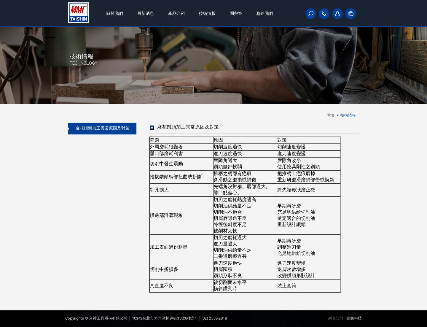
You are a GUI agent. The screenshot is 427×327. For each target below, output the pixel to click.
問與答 (236, 13)
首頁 (331, 115)
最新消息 (145, 13)
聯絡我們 (264, 13)
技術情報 (207, 13)
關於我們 (114, 13)
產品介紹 (176, 13)
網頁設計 (336, 318)
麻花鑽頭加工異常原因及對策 (103, 128)
